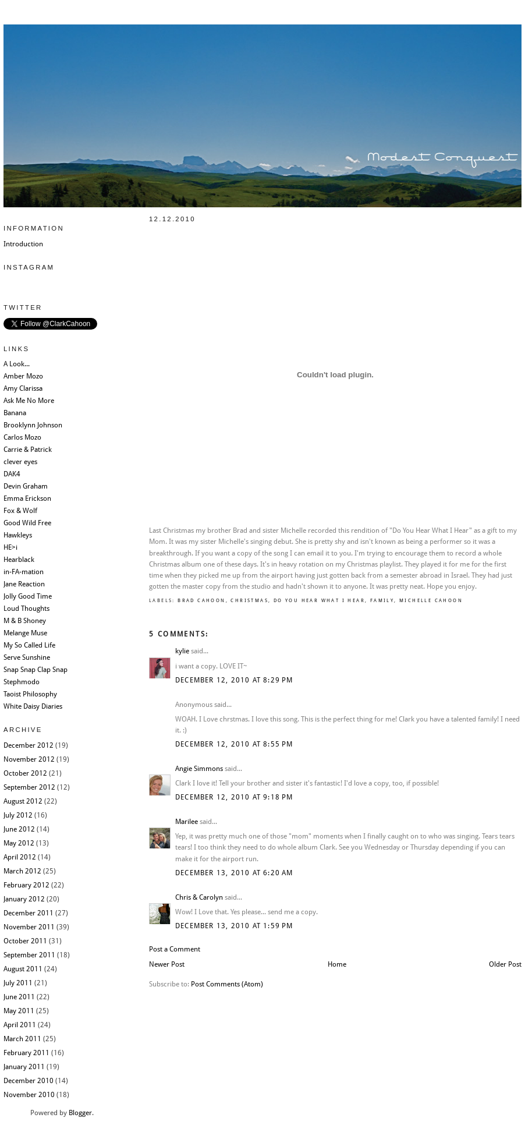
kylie (182, 651)
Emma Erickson (27, 498)
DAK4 (11, 474)
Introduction (23, 244)
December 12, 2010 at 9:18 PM (234, 797)
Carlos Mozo (22, 437)
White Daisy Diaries (32, 706)
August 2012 (22, 801)
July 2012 (18, 815)
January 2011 (24, 1067)
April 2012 (19, 857)
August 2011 (22, 969)
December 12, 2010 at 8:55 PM (234, 744)
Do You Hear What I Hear (319, 600)
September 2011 (29, 955)
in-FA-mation (23, 572)
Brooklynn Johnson (32, 425)
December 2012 (28, 745)
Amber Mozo (23, 376)
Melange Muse (25, 633)
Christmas (249, 600)
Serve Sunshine (26, 657)
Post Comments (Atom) (227, 984)
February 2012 (26, 885)
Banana (14, 413)
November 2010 (29, 1095)
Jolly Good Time (27, 596)
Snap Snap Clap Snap (35, 670)
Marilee (186, 822)
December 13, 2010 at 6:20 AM (234, 873)
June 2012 (19, 829)
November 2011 (29, 927)
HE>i (10, 547)
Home (337, 964)
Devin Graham (25, 486)
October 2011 (25, 941)
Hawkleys (17, 535)
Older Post (505, 964)
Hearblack (18, 560)
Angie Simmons (199, 769)
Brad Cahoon (201, 600)
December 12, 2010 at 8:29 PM (234, 680)
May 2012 (18, 843)
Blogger (80, 1113)
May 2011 (18, 1011)
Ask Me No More (28, 401)
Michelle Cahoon (431, 600)
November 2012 (29, 759)
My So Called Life (29, 645)
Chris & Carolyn (199, 897)
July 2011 (18, 983)
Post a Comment (174, 949)
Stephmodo (21, 682)
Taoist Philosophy (30, 694)
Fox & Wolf (20, 511)
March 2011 (22, 1039)
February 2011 (26, 1053)
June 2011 (19, 997)
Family (382, 600)
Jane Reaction (24, 584)
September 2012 (29, 787)
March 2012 (22, 871)
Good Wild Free (27, 523)
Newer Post (167, 964)
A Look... (16, 364)
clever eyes (20, 462)
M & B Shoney (24, 621)
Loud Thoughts (26, 608)
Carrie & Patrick (27, 449)
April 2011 (19, 1025)
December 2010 (28, 1081)
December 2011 (28, 913)
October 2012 (25, 773)
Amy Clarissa (22, 388)
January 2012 (24, 899)
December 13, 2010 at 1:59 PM (234, 926)
